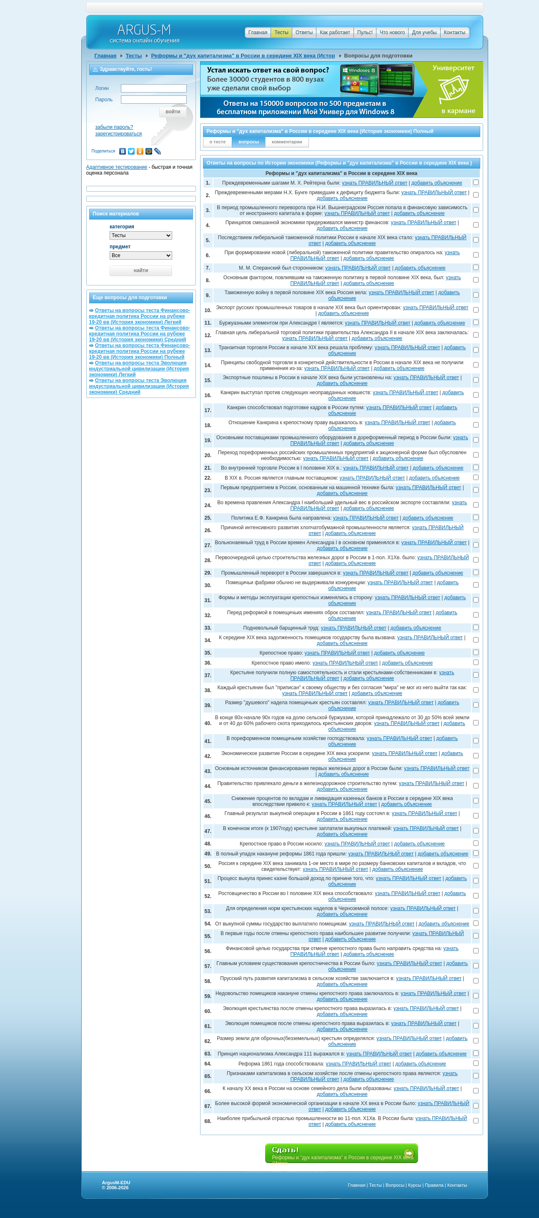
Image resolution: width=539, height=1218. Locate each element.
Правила (434, 1185)
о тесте (218, 141)
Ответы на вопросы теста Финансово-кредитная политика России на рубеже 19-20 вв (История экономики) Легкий (140, 316)
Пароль (104, 100)
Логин (102, 88)
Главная (258, 32)
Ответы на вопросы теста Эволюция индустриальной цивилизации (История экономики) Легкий (139, 369)
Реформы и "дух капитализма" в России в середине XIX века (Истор (243, 56)
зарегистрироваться (118, 134)
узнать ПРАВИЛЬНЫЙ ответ (374, 183)
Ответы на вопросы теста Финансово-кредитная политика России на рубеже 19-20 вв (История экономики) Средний (140, 334)
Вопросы (395, 1185)
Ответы (304, 32)
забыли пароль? (114, 127)
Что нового (392, 32)
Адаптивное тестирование (117, 167)
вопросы (248, 141)
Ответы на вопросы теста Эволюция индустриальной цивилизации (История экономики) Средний (139, 386)
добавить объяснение (436, 183)
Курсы (414, 1185)
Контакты (455, 32)
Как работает (335, 32)
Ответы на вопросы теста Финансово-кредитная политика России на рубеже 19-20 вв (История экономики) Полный (140, 351)
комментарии (287, 141)
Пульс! (365, 32)
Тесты (281, 32)
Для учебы (424, 32)
